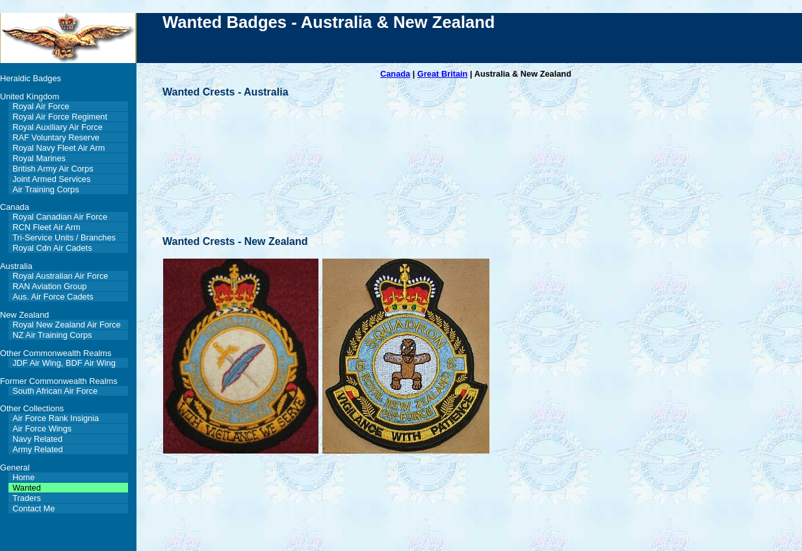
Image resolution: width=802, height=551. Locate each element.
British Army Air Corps (52, 168)
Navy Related (37, 439)
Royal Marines (39, 158)
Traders (26, 498)
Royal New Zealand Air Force (66, 324)
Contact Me (33, 508)
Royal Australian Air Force (60, 276)
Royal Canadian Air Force (59, 217)
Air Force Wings (41, 428)
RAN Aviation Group (49, 286)
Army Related (37, 449)
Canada (395, 74)
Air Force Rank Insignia (55, 418)
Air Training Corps (45, 189)
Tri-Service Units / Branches (64, 237)
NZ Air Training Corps (52, 335)
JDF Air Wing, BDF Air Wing (64, 363)
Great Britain (442, 74)
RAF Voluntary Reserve (55, 137)
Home (23, 477)
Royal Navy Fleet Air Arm (58, 148)
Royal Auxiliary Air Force (57, 127)
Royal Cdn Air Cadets (52, 248)
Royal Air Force (40, 106)
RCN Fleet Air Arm (46, 227)
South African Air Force (54, 391)
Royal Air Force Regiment (59, 117)
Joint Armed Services (51, 179)
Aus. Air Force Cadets (52, 296)
